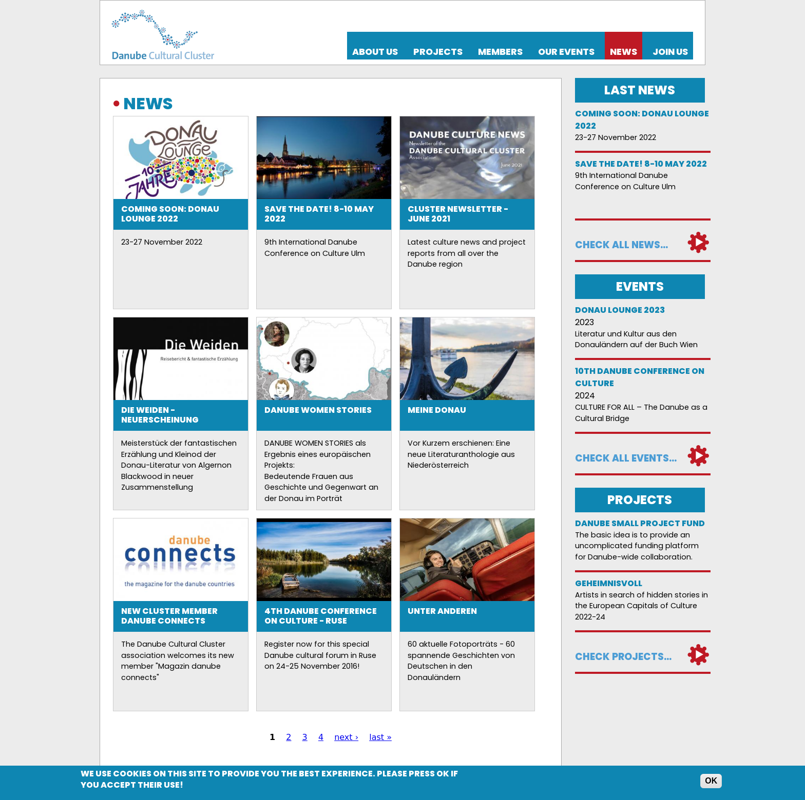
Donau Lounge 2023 (620, 310)
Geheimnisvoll (608, 583)
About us (375, 52)
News (623, 52)
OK (711, 780)
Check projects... (623, 657)
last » (380, 737)
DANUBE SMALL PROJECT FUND (640, 523)
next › (346, 737)
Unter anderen (442, 611)
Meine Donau (437, 410)
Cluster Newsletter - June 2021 (458, 214)
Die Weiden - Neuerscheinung (160, 415)
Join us (670, 52)
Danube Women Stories (318, 410)
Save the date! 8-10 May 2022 (319, 214)
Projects (438, 52)
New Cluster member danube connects (169, 616)
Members (500, 52)
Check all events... (626, 458)
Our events (566, 52)
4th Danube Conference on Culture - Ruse (320, 616)
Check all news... (621, 245)
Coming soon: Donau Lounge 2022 (170, 214)
